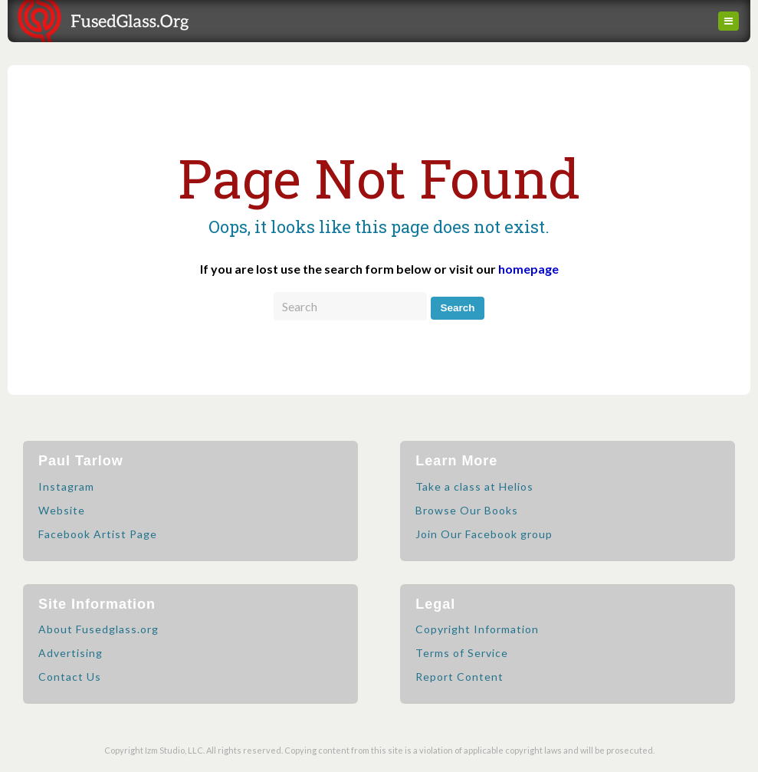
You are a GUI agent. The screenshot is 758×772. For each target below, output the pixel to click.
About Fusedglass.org (98, 629)
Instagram (66, 486)
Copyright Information (477, 629)
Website (61, 510)
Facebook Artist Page (97, 533)
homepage (528, 268)
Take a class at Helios (474, 486)
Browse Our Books (466, 510)
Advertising (70, 652)
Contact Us (69, 676)
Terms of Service (461, 652)
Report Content (459, 676)
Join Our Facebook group (484, 533)
